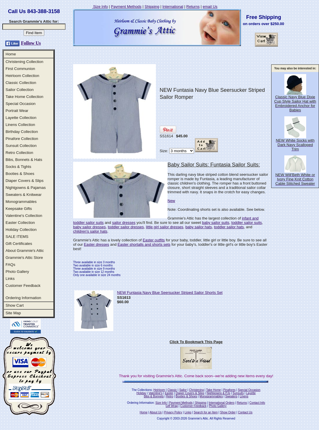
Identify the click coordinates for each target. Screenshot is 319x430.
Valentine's (156, 393)
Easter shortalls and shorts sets (143, 244)
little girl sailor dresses (164, 227)
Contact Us (245, 412)
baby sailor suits (215, 222)
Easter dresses (96, 244)
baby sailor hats (198, 227)
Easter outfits (154, 240)
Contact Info (257, 402)
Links (10, 278)
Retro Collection (19, 152)
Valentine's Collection (24, 215)
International (172, 6)
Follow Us (31, 43)
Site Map (13, 313)
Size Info (100, 6)
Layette (251, 393)
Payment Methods (126, 6)
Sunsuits (238, 393)
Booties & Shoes (20, 173)
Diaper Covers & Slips (24, 180)
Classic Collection (21, 82)
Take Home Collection (24, 96)
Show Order (227, 412)
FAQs (10, 264)
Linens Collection (20, 124)
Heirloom (159, 390)
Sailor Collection (20, 89)
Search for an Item (206, 412)
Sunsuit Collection (21, 145)
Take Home (213, 390)
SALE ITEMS (17, 236)
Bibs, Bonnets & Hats (24, 159)
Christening (196, 390)
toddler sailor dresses (126, 227)
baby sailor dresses (89, 227)
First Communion (20, 68)
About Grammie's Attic (25, 250)
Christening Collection (24, 61)
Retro (169, 396)
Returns (193, 6)
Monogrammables (21, 201)
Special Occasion (21, 103)
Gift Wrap (172, 406)
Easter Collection (20, 222)
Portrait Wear (17, 110)
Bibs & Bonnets (154, 396)
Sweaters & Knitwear (24, 194)
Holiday (141, 393)
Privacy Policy (173, 412)
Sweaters (231, 396)
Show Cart (15, 305)
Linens (244, 396)
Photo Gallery (17, 271)
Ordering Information (23, 298)
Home (11, 54)
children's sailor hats (90, 231)
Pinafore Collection (22, 138)
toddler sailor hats (229, 227)
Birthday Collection (22, 131)
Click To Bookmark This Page (196, 342)
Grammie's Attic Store (24, 257)
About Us (156, 412)
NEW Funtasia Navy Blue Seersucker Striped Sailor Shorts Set (170, 292)
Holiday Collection (21, 229)
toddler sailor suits (246, 222)
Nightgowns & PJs (218, 393)
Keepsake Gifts (19, 208)
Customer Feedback (23, 285)
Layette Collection (21, 117)
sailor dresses (123, 222)
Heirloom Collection (22, 75)
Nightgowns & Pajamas (26, 187)
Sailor (183, 390)
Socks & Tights (18, 166)
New (171, 201)
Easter (169, 393)
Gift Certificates (19, 243)
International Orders (221, 402)
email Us (210, 6)
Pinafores (229, 390)
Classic (172, 390)
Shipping (151, 6)
